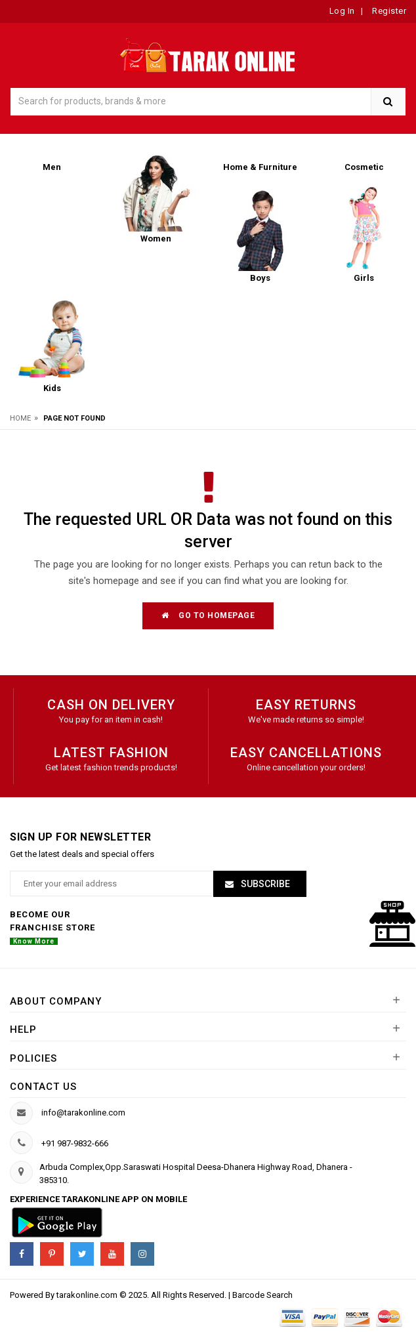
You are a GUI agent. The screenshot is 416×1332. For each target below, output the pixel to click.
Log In (342, 11)
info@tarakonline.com (83, 1112)
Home (20, 418)
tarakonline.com (87, 1295)
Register (388, 11)
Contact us (43, 1087)
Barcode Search (262, 1295)
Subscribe (264, 884)
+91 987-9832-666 (74, 1143)
